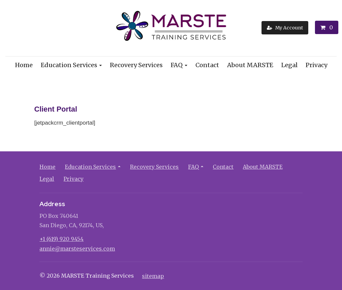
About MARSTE (250, 65)
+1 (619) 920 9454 (61, 239)
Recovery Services (136, 65)
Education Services (69, 65)
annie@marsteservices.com (77, 248)
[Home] (171, 27)
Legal (289, 65)
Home (24, 65)
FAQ (177, 65)
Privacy (316, 65)
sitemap (153, 276)
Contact (207, 65)
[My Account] (285, 27)
